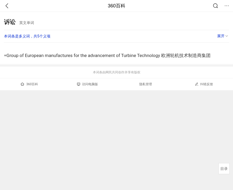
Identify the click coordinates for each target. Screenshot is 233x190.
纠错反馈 (204, 84)
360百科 (116, 5)
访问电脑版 (87, 84)
